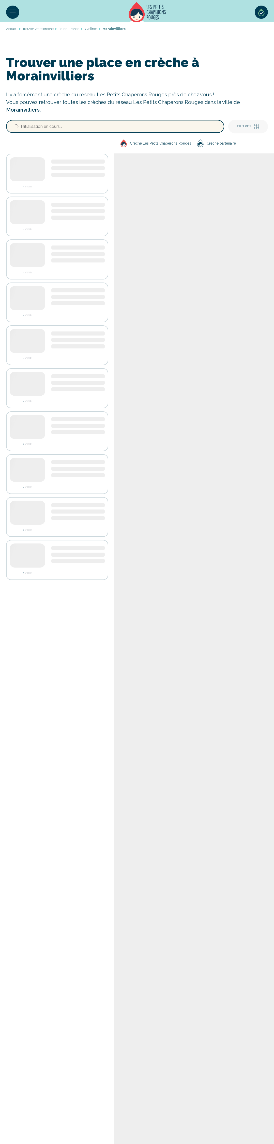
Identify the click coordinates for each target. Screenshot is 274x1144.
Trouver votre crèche (38, 29)
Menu (12, 12)
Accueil (147, 12)
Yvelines (90, 29)
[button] (12, 12)
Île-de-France (69, 29)
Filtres (248, 126)
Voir (28, 186)
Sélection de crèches (261, 12)
